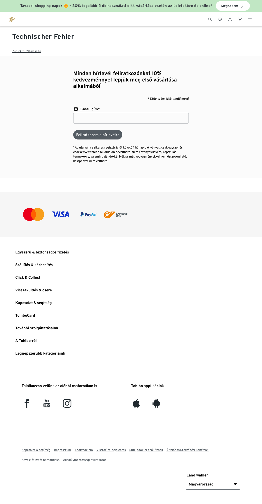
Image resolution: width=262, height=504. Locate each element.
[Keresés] (210, 19)
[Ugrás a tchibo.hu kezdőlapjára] (12, 19)
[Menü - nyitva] (250, 19)
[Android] (156, 405)
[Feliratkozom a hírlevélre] (97, 135)
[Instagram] (67, 405)
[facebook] (27, 405)
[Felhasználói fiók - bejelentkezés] (230, 19)
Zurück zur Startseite (26, 51)
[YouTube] (47, 405)
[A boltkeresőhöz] (220, 19)
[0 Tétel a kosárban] (240, 19)
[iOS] (136, 405)
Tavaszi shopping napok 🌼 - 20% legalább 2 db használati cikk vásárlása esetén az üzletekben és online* (116, 6)
